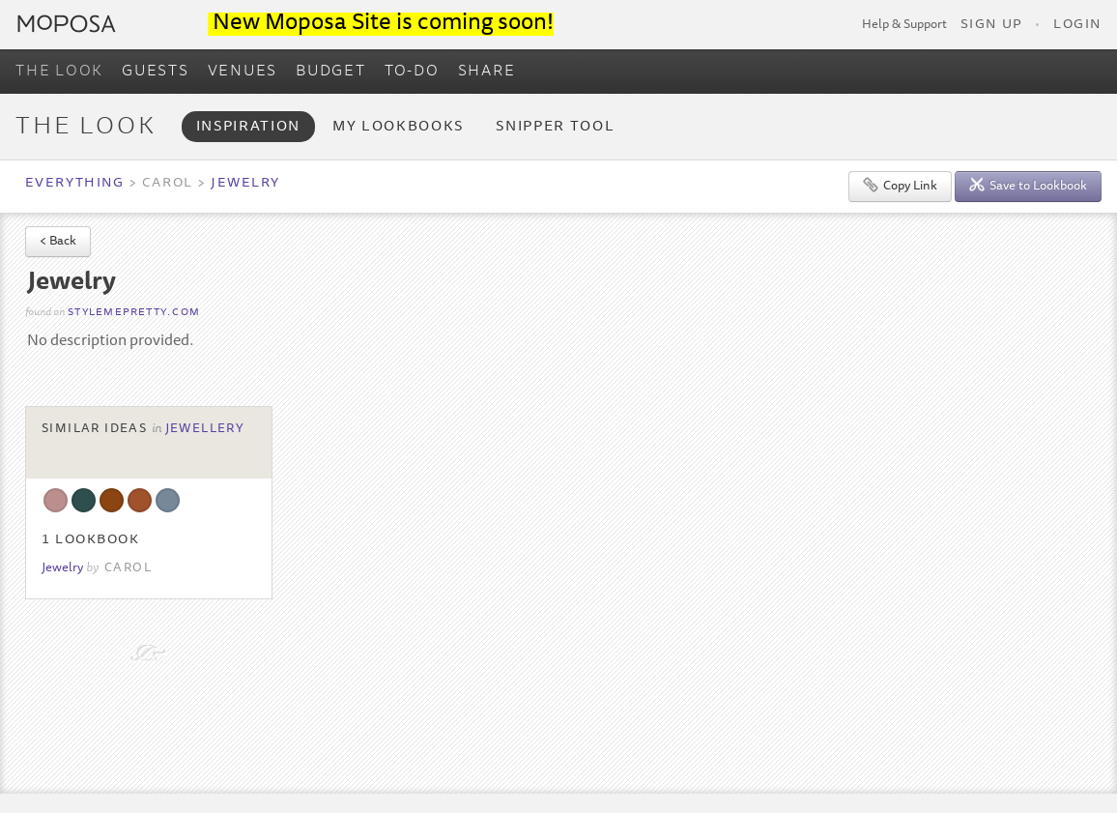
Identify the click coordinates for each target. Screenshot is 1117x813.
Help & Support (904, 25)
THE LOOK (59, 71)
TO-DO (412, 71)
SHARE (487, 71)
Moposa (66, 24)
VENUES (243, 71)
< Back (58, 242)
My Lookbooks (398, 127)
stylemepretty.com (134, 312)
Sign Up (991, 25)
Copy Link (900, 185)
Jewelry (245, 183)
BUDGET (331, 71)
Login (1077, 25)
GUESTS (155, 71)
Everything (74, 183)
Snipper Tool (555, 127)
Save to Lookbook (1028, 185)
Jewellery (205, 429)
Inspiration (248, 127)
